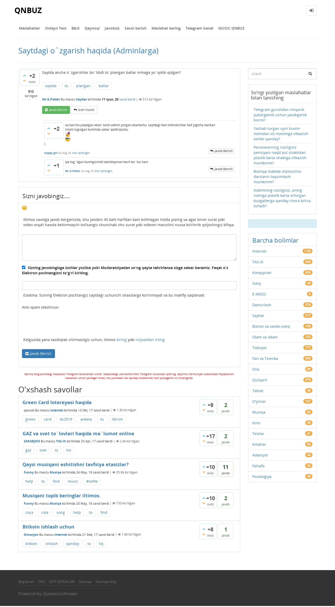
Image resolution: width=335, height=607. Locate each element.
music (73, 482)
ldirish (117, 420)
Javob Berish (41, 354)
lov (68, 451)
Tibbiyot (259, 348)
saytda (51, 86)
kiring (122, 340)
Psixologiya (261, 477)
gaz (28, 451)
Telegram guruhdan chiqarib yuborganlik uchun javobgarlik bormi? (280, 116)
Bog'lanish (26, 582)
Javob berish (58, 111)
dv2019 (66, 420)
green (30, 420)
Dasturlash (261, 305)
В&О (73, 28)
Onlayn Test (54, 28)
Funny (29, 473)
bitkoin (31, 544)
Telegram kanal (191, 28)
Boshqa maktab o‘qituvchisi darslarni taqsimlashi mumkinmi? (278, 177)
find (56, 482)
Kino (256, 423)
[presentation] (62, 325)
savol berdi (127, 100)
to (66, 86)
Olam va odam (265, 338)
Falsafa (258, 466)
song (61, 513)
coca (29, 513)
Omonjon (31, 535)
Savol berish (130, 28)
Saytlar (81, 100)
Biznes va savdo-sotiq (271, 327)
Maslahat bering (159, 28)
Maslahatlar (29, 28)
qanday (72, 544)
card (48, 420)
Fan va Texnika (265, 359)
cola (44, 513)
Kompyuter (262, 273)
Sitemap (85, 582)
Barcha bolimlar (275, 241)
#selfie (92, 482)
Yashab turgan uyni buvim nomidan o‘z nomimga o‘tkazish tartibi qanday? (281, 134)
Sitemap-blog (106, 582)
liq (101, 544)
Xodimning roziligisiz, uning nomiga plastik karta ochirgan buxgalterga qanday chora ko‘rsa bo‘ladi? (282, 199)
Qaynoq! (88, 28)
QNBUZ (28, 10)
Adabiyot (260, 456)
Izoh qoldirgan (81, 154)
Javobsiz (107, 28)
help (29, 482)
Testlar (258, 434)
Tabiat (257, 391)
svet (43, 451)
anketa (86, 420)
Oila (255, 370)
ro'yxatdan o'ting (150, 340)
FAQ (41, 582)
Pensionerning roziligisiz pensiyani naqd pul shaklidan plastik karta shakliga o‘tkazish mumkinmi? (280, 156)
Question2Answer (60, 595)
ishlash (52, 544)
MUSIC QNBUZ (222, 28)
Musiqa (55, 473)
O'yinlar (259, 402)
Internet (56, 411)
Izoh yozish (86, 111)
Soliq (256, 284)
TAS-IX (61, 442)
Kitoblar (259, 445)
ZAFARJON (32, 442)
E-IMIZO (259, 295)
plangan (83, 86)
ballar (104, 86)
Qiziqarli (259, 380)
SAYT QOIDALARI (62, 582)
